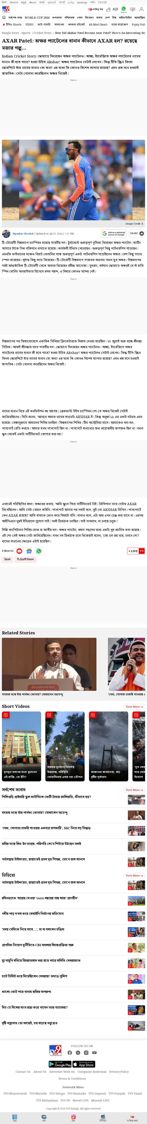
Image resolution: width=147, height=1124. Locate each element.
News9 (14, 2)
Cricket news (42, 33)
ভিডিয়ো (8, 875)
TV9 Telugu (57, 1093)
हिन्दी (4, 2)
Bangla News (10, 33)
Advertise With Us (62, 1072)
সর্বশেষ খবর (15, 18)
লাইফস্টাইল (125, 18)
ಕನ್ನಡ (23, 2)
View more (134, 707)
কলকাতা (57, 18)
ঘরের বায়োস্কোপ (119, 25)
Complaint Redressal (92, 1072)
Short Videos (15, 706)
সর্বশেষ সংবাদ (13, 790)
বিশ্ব (114, 18)
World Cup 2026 (37, 18)
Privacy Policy (119, 1072)
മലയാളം (82, 2)
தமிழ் (71, 2)
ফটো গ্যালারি (44, 25)
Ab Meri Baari (98, 25)
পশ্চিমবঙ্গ (69, 18)
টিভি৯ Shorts (13, 25)
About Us (39, 1072)
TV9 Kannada (76, 1093)
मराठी (41, 2)
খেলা (79, 18)
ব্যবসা (99, 18)
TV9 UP (65, 1100)
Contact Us (23, 1072)
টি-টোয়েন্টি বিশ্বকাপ (25, 559)
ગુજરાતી (51, 2)
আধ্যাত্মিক (139, 18)
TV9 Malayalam (47, 1100)
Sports (26, 33)
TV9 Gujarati (97, 1093)
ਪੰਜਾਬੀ (62, 2)
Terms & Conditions (72, 1079)
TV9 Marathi (38, 1093)
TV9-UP (102, 2)
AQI (115, 9)
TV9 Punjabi (117, 1093)
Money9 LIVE (100, 1100)
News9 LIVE (81, 1100)
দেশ (107, 18)
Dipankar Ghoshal (22, 234)
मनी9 (92, 2)
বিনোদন (89, 18)
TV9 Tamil (135, 1093)
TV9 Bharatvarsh (15, 1093)
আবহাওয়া (59, 25)
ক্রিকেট (7, 559)
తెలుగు (32, 2)
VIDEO (29, 25)
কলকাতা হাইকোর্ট (76, 25)
